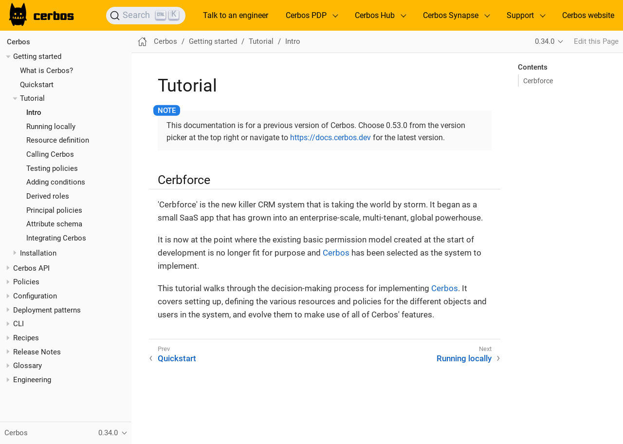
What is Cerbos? (46, 70)
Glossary (27, 365)
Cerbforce (538, 81)
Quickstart (37, 84)
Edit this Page (596, 41)
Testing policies (52, 168)
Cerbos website (588, 15)
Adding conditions (55, 182)
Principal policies (54, 210)
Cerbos (18, 41)
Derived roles (47, 196)
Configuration (35, 296)
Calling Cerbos (50, 154)
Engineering (32, 379)
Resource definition (57, 140)
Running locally (50, 126)
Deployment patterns (47, 310)
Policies (26, 282)
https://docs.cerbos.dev (330, 137)
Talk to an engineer (235, 15)
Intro (33, 112)
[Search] (145, 15)
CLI (18, 323)
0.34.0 (544, 41)
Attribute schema (54, 224)
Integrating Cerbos (56, 238)
